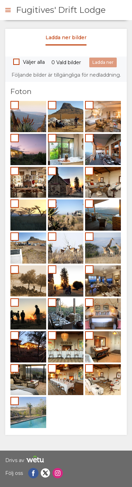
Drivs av (25, 460)
